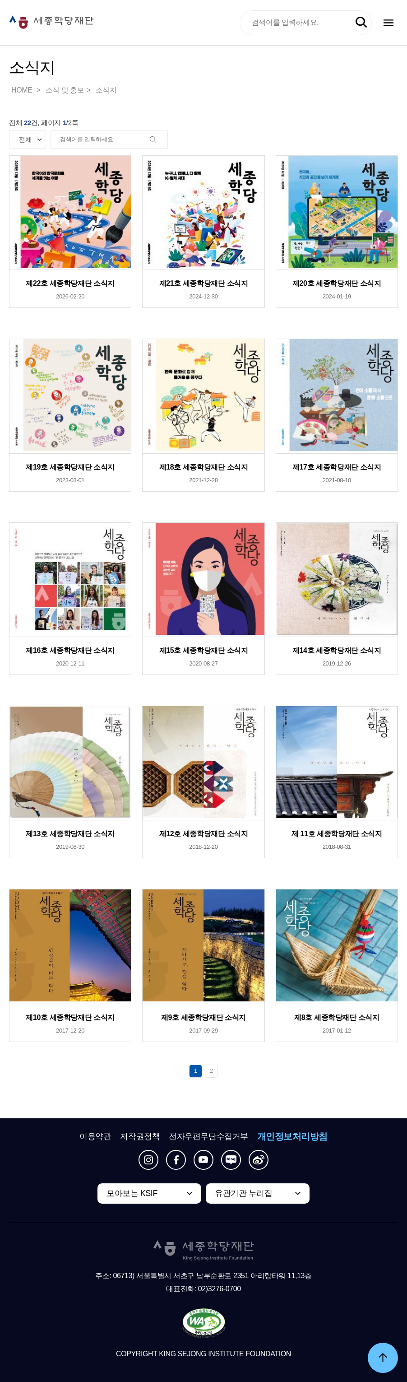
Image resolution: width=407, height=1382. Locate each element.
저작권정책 (140, 1136)
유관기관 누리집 (243, 1193)
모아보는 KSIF (131, 1193)
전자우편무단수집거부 (208, 1136)
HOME (22, 90)
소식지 (106, 90)
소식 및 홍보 (65, 90)
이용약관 (95, 1136)
